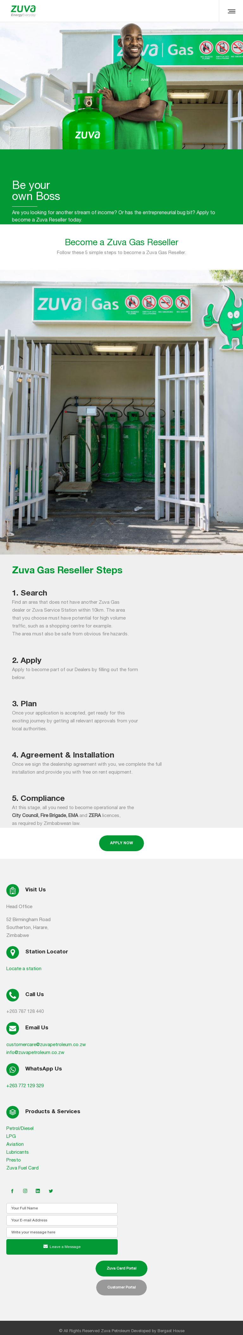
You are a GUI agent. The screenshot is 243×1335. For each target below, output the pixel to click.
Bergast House (171, 1331)
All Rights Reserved (82, 1331)
